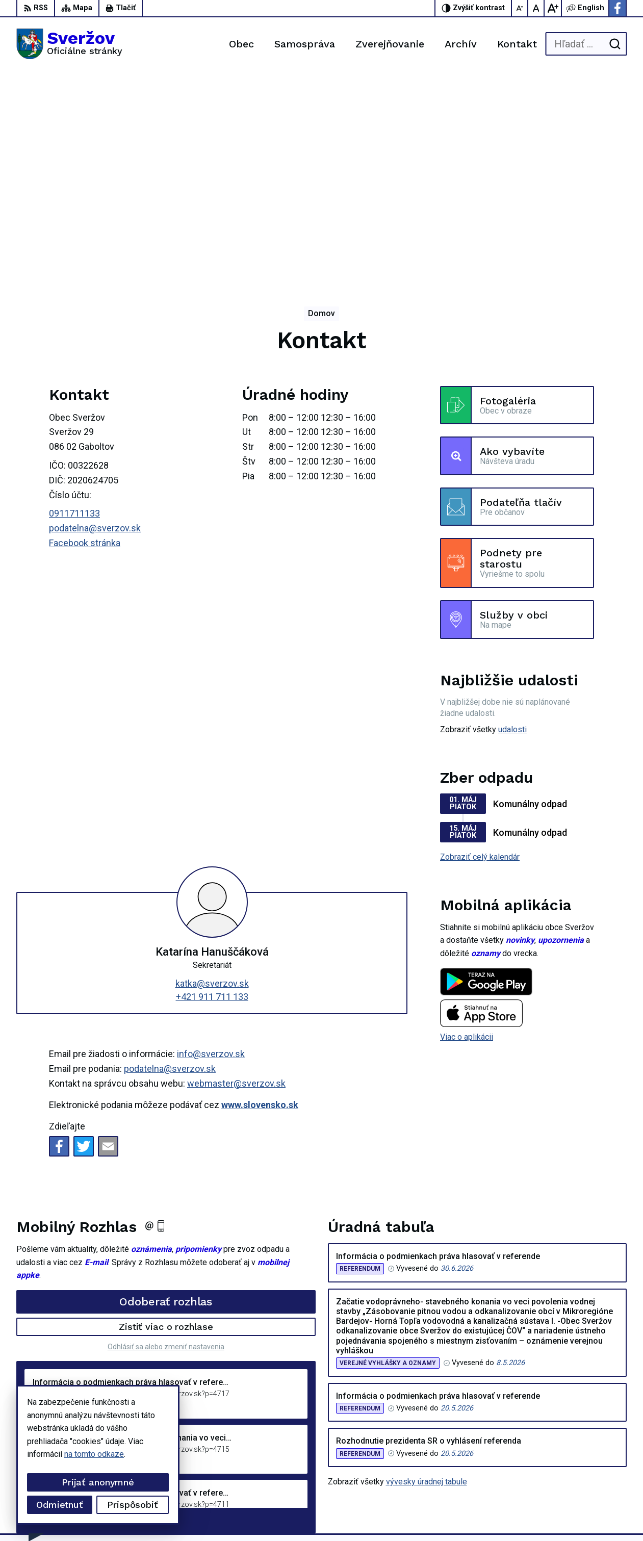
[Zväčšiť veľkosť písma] (553, 8)
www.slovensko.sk (259, 894)
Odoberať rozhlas (165, 1090)
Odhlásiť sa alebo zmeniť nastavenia (166, 1136)
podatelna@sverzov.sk (95, 317)
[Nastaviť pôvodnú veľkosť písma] (536, 8)
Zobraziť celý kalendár (480, 646)
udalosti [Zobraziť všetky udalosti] (512, 519)
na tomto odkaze (94, 1454)
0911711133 (74, 302)
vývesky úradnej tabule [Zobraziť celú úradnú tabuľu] (426, 1271)
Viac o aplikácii (466, 826)
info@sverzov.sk (211, 843)
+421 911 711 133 (212, 785)
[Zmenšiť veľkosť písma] (520, 8)
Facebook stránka (84, 332)
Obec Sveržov (282, 1514)
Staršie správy (49, 1308)
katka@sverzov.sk (212, 772)
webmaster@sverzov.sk (236, 872)
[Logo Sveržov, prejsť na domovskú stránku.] (69, 44)
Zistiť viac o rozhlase (166, 1116)
